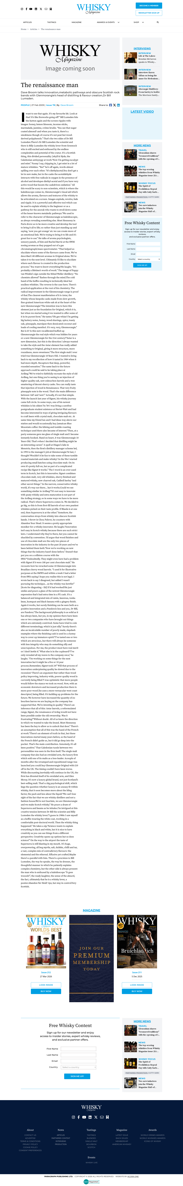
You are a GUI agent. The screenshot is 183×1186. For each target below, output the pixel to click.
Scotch (91, 1147)
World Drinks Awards (152, 1135)
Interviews (61, 1141)
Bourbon (91, 1144)
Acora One (133, 1176)
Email (133, 254)
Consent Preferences (30, 1150)
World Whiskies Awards (152, 1138)
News (142, 167)
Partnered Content (60, 1138)
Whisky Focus (147, 183)
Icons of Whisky (152, 1141)
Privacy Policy (30, 1144)
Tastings (51, 22)
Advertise (30, 1138)
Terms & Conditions (30, 1141)
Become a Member (149, 5)
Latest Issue (122, 1135)
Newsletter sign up (149, 13)
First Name (131, 244)
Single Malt (91, 1141)
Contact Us (30, 1135)
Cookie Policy (30, 1147)
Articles (27, 22)
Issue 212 (46, 972)
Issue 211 (137, 972)
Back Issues (122, 1138)
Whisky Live (91, 1162)
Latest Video (142, 111)
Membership (122, 1141)
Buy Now (46, 991)
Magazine (76, 22)
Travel (143, 150)
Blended (91, 1138)
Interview (145, 53)
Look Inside (46, 985)
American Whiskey (121, 1144)
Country (132, 259)
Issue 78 (50, 105)
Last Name (131, 249)
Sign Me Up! (142, 265)
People (26, 105)
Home (23, 29)
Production (61, 1144)
